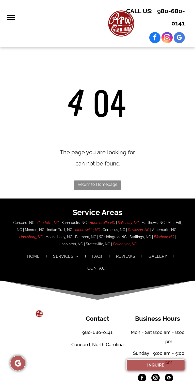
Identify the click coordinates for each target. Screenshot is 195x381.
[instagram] (167, 38)
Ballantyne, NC (125, 244)
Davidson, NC (138, 230)
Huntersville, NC (102, 223)
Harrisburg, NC (31, 237)
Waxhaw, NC (164, 237)
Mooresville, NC (87, 230)
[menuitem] (34, 256)
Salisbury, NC (128, 223)
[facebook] (154, 38)
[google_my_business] (179, 38)
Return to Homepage (97, 184)
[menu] (11, 17)
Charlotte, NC (48, 223)
